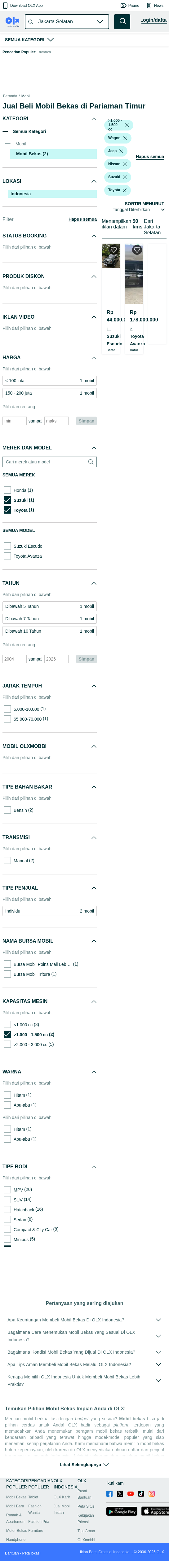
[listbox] (127, 125)
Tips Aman (86, 1531)
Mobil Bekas (16, 1497)
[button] (22, 5)
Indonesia (21, 193)
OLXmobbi (86, 1540)
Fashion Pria (38, 1521)
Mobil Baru (15, 1506)
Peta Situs (86, 1506)
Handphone (15, 1539)
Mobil (25, 96)
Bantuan (12, 1553)
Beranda (10, 96)
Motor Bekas (16, 1530)
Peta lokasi (31, 1553)
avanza (45, 52)
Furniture (35, 1530)
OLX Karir (62, 1497)
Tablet (33, 1497)
